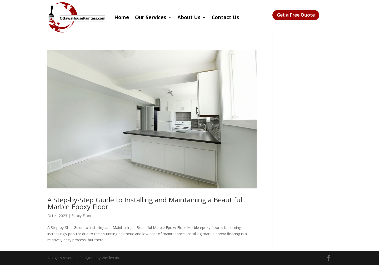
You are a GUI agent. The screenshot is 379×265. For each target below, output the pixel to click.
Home (121, 17)
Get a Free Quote (296, 15)
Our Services (150, 17)
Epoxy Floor (81, 215)
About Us (189, 17)
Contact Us (225, 17)
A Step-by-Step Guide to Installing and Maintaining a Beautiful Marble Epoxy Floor (144, 203)
